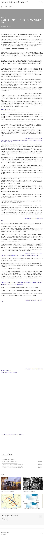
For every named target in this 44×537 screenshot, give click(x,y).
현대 (3, 459)
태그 (6, 6)
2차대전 (6, 459)
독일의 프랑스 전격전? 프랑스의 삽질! (9, 461)
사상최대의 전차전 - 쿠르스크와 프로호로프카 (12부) (12, 467)
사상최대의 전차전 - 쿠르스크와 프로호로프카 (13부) (12, 466)
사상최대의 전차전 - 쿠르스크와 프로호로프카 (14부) (12, 464)
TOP (42, 533)
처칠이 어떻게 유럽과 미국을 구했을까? (9, 463)
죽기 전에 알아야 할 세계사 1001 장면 (14, 2)
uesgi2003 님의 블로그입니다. (7, 516)
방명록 (11, 6)
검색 (39, 2)
